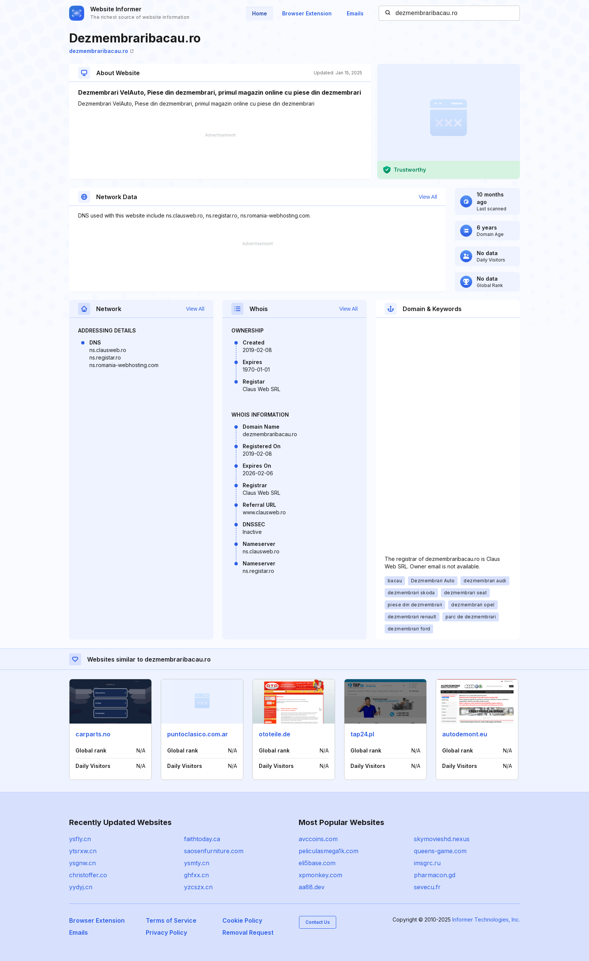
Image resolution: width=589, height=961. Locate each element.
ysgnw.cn (82, 863)
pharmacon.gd (434, 875)
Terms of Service (171, 920)
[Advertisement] (220, 156)
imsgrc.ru (427, 863)
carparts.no (93, 734)
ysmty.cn (196, 863)
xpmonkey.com (320, 875)
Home (259, 13)
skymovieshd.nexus (442, 839)
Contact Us (317, 922)
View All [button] (428, 197)
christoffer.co (88, 875)
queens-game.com (440, 851)
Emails (355, 13)
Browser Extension (307, 13)
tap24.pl (362, 734)
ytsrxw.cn (83, 851)
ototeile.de (274, 734)
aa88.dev (312, 887)
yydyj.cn (80, 887)
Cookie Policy (242, 920)
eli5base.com (317, 863)
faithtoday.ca (202, 839)
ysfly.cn (80, 839)
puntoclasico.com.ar (197, 734)
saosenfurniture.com (213, 851)
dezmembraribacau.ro (101, 51)
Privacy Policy (166, 932)
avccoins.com (318, 839)
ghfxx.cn (196, 875)
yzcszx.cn (198, 887)
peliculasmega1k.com (328, 851)
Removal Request (247, 932)
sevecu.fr (427, 887)
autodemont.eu (464, 734)
